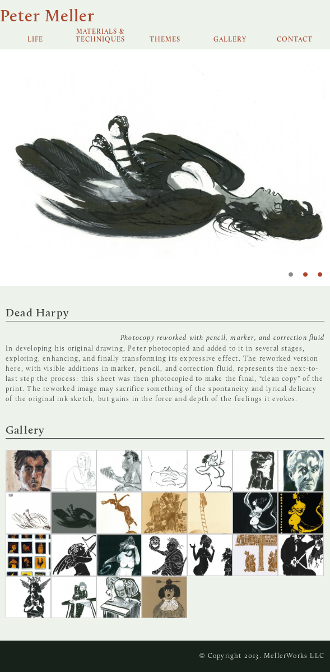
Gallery (230, 39)
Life (35, 39)
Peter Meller (47, 17)
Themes (165, 39)
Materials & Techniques (100, 36)
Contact (295, 39)
